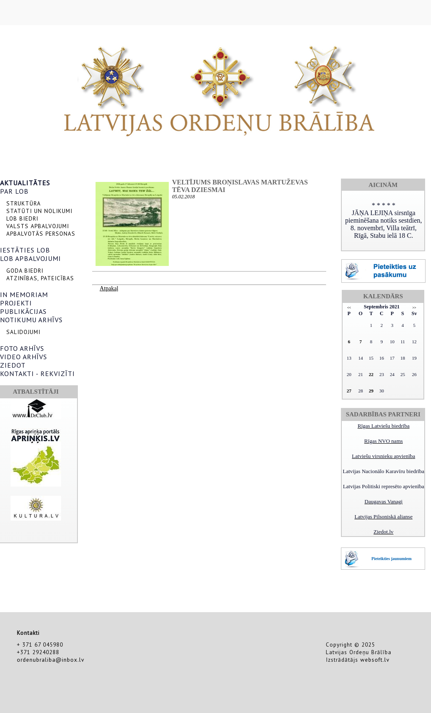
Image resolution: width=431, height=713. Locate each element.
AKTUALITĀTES (25, 183)
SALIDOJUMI (23, 332)
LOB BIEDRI (22, 218)
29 (371, 390)
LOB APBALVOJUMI (30, 258)
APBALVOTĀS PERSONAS (40, 233)
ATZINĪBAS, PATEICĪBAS (40, 278)
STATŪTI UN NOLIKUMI (39, 211)
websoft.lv (374, 659)
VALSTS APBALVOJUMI (37, 226)
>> (414, 308)
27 (349, 390)
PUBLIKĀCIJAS (23, 311)
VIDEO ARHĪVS (23, 357)
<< (349, 308)
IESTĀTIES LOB (25, 250)
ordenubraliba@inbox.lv (50, 659)
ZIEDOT (13, 365)
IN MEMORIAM (24, 294)
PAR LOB (14, 191)
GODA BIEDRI (24, 270)
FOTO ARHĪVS (22, 348)
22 (371, 374)
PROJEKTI (16, 303)
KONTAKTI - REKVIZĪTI (37, 373)
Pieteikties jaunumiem (392, 558)
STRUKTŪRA (23, 203)
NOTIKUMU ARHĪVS (31, 320)
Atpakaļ (109, 288)
